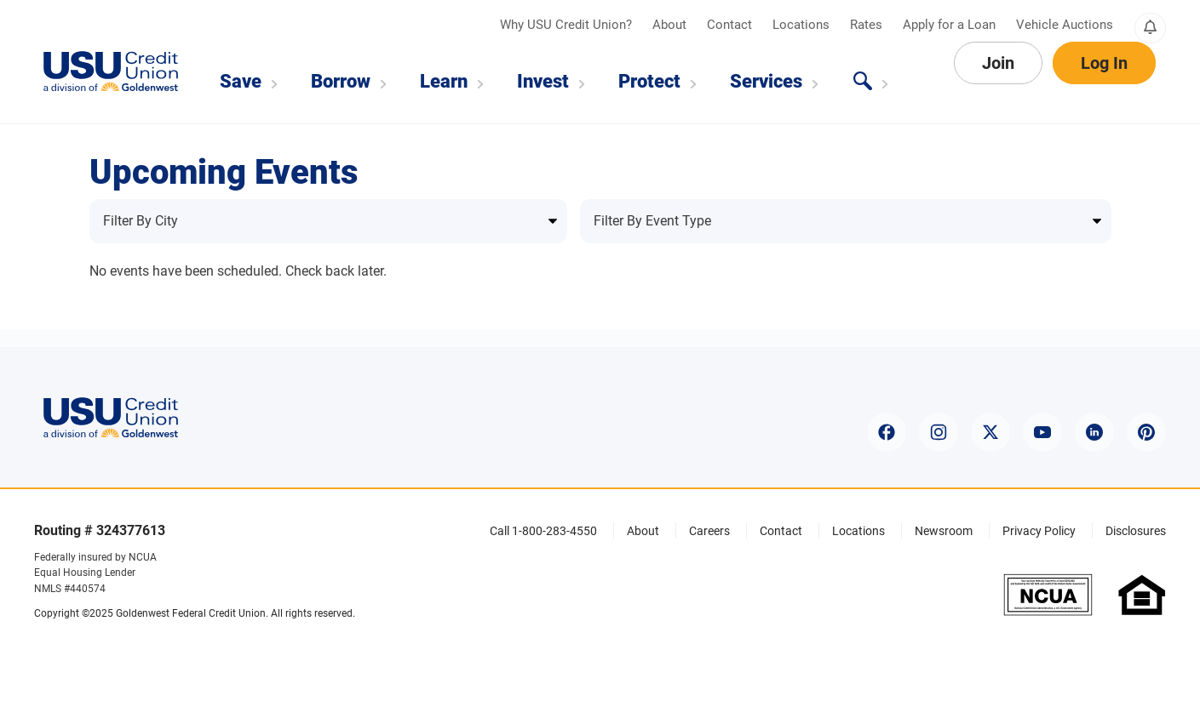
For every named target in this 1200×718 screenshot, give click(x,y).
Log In (1104, 81)
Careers (709, 531)
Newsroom (944, 531)
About (671, 24)
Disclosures (1135, 531)
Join (998, 81)
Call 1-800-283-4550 (543, 531)
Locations (802, 24)
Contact (731, 24)
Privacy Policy (1039, 531)
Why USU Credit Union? (567, 24)
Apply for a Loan (951, 24)
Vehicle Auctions (1064, 24)
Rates (868, 24)
